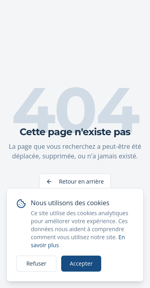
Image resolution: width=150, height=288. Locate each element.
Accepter (81, 263)
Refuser (36, 263)
